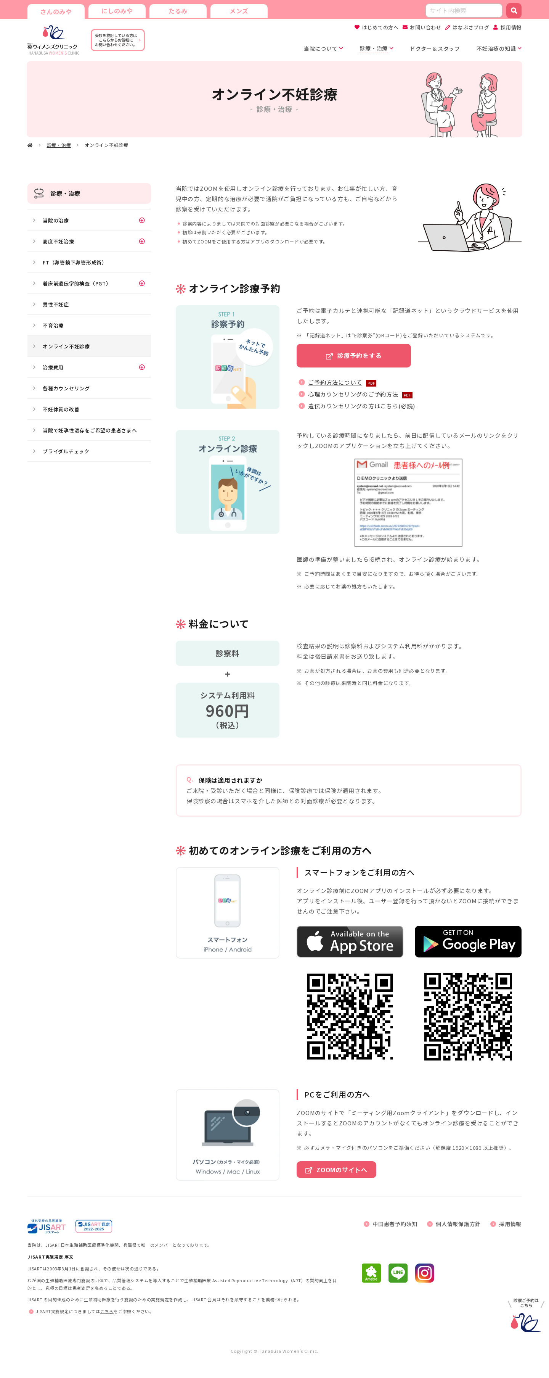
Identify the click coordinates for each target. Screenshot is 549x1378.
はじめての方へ (380, 27)
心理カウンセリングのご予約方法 (353, 394)
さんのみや (56, 11)
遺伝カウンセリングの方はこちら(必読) (361, 406)
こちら (107, 1311)
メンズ (239, 10)
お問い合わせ (425, 27)
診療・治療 (59, 145)
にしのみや (117, 10)
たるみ (178, 10)
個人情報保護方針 (458, 1224)
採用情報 (511, 27)
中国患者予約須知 (394, 1224)
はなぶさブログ (471, 27)
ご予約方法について (335, 382)
